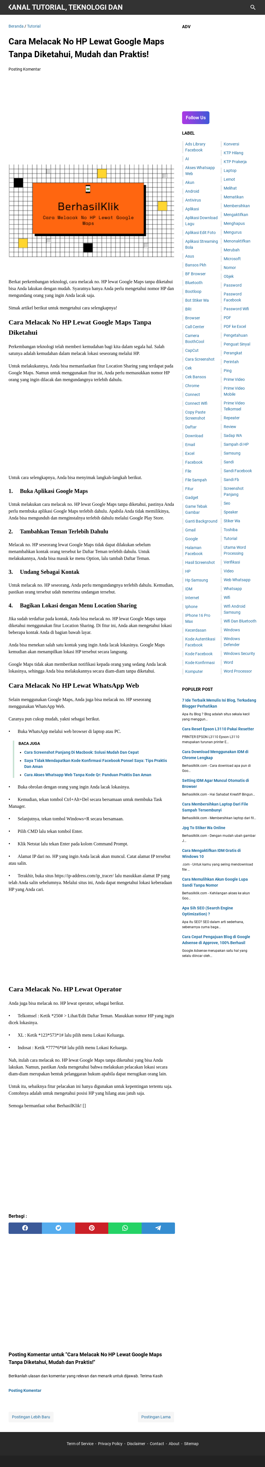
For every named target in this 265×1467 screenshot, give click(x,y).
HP (188, 571)
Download (194, 435)
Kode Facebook (199, 654)
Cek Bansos (195, 377)
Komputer (194, 671)
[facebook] (25, 1228)
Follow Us (196, 117)
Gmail (190, 530)
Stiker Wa (232, 521)
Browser (192, 318)
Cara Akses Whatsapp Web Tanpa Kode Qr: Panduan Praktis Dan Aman (87, 774)
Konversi (231, 144)
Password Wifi (236, 309)
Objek (229, 276)
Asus (189, 256)
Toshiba (231, 529)
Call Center (194, 326)
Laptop (230, 170)
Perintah (231, 361)
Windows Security (239, 653)
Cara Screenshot (200, 359)
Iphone (191, 606)
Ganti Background (201, 521)
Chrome (192, 385)
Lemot (229, 179)
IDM (188, 589)
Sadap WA (233, 435)
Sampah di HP (236, 444)
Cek (188, 368)
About (174, 1443)
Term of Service (80, 1443)
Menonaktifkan (237, 241)
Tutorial (230, 538)
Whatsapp (233, 588)
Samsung (232, 453)
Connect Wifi (196, 403)
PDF (227, 317)
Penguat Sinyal (237, 344)
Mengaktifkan (236, 214)
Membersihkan (237, 206)
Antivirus (193, 200)
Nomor (230, 267)
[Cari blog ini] (253, 7)
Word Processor (238, 671)
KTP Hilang (233, 153)
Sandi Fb (231, 479)
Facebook (194, 462)
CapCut (192, 350)
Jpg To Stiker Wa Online (203, 827)
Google (191, 539)
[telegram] (158, 1228)
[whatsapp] (125, 1228)
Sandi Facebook (238, 471)
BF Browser (195, 274)
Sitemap (191, 1443)
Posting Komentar (25, 69)
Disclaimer (136, 1443)
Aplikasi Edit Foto (200, 232)
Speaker (231, 512)
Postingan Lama (156, 1417)
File (188, 471)
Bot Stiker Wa (197, 300)
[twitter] (58, 1228)
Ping (228, 370)
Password (233, 285)
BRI (188, 309)
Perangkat (233, 353)
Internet (192, 597)
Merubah (232, 250)
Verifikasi (232, 562)
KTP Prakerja (235, 161)
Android (192, 191)
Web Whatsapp (237, 580)
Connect (192, 394)
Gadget (191, 497)
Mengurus (233, 232)
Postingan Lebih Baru (31, 1417)
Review (230, 426)
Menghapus (234, 223)
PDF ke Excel (235, 326)
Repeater (232, 418)
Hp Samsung (196, 580)
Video (229, 571)
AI (187, 159)
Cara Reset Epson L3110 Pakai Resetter (218, 729)
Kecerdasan (195, 630)
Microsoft (232, 258)
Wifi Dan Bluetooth (240, 621)
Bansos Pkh (195, 265)
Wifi (227, 597)
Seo (227, 503)
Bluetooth (194, 282)
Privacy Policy (110, 1443)
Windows (232, 630)
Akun (189, 182)
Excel (189, 453)
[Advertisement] (92, 119)
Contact (157, 1443)
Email (190, 444)
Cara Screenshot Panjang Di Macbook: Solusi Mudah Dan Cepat (81, 752)
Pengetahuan (236, 335)
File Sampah (196, 480)
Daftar (191, 427)
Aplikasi (192, 209)
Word (228, 662)
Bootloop (193, 291)
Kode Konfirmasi (200, 662)
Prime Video (234, 379)
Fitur (189, 488)
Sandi (229, 462)
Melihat (230, 188)
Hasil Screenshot (200, 562)
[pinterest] (92, 1228)
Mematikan (234, 197)
